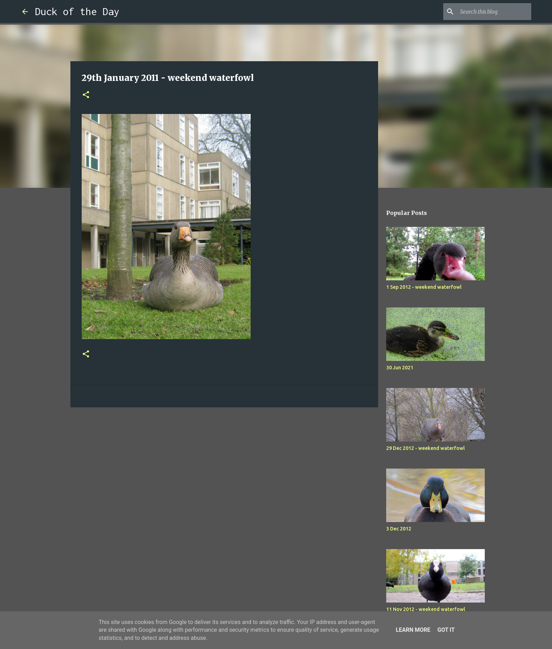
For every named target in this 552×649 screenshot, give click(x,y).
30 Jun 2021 (399, 367)
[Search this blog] (494, 11)
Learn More (413, 629)
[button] (86, 95)
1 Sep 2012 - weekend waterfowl (424, 287)
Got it (445, 629)
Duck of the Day (77, 11)
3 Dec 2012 (398, 529)
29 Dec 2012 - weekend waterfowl (425, 448)
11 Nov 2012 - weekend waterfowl (425, 609)
